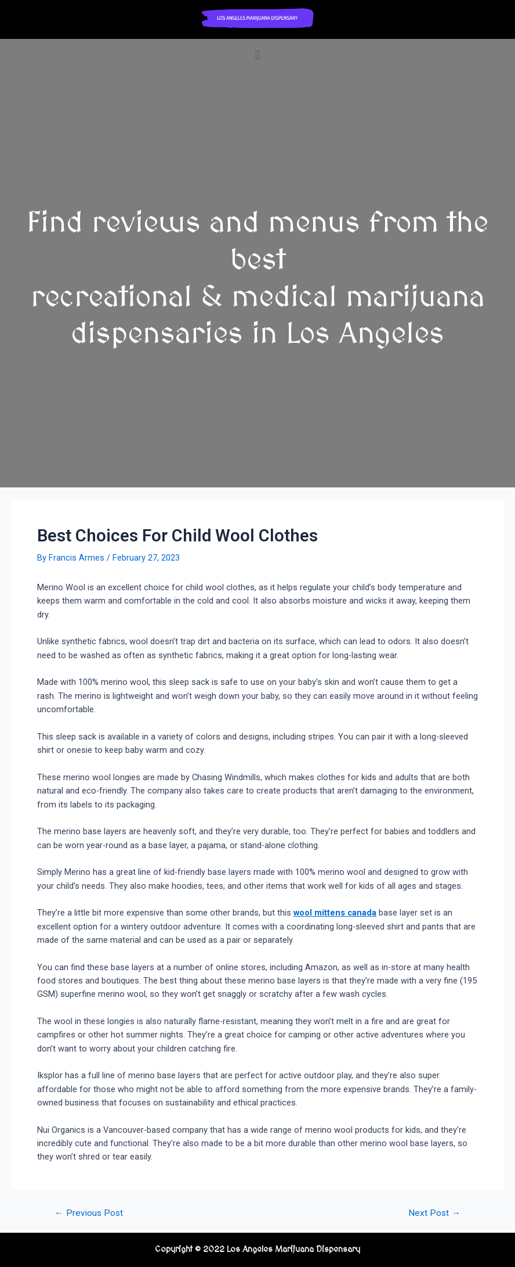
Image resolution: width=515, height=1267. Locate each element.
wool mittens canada (334, 912)
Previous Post (89, 1213)
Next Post (434, 1213)
